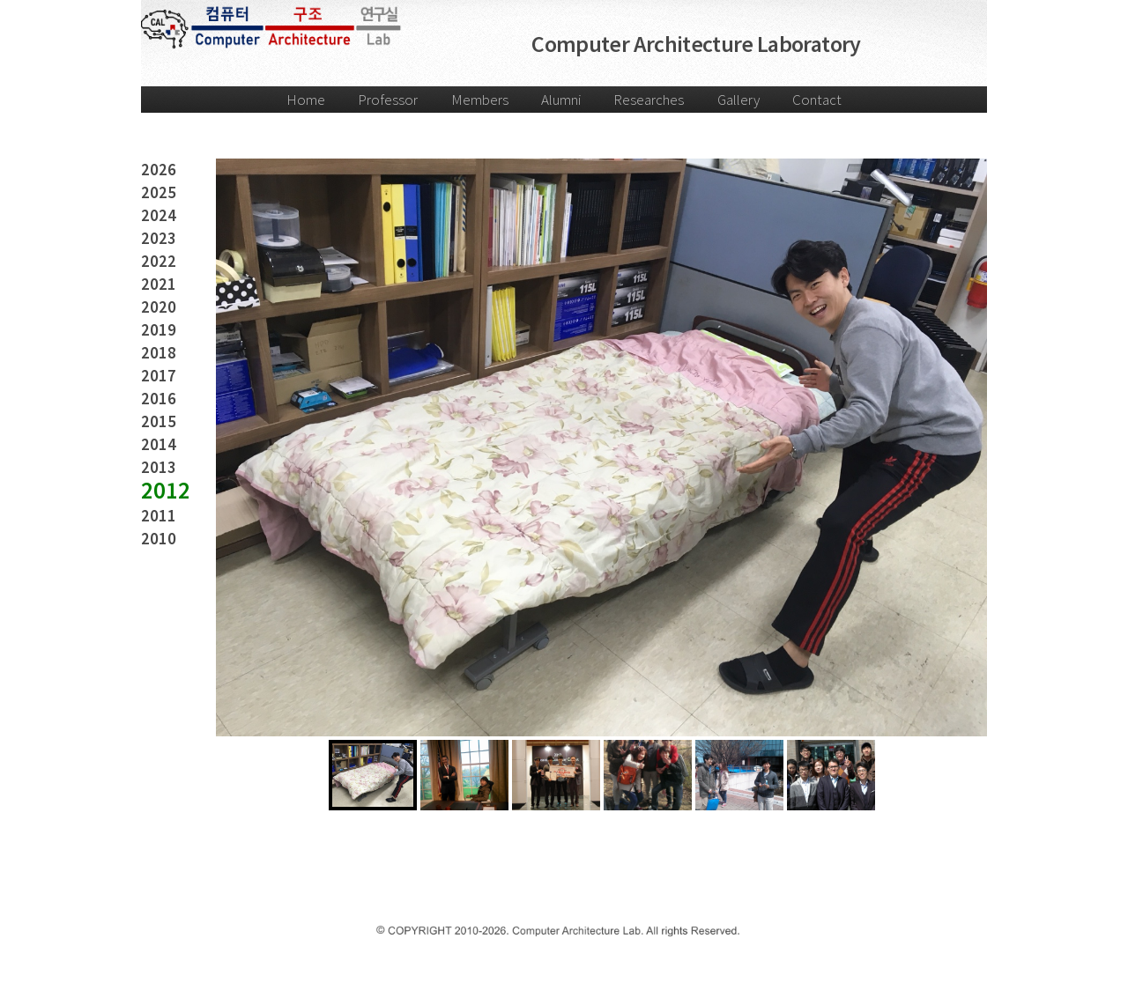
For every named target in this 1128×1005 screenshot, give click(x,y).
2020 (158, 307)
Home (305, 99)
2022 (158, 261)
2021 (158, 284)
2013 (158, 467)
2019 (158, 330)
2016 (158, 398)
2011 (158, 516)
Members (479, 99)
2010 (158, 538)
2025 (158, 192)
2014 (158, 444)
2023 (158, 238)
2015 (158, 421)
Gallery (738, 99)
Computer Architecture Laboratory (695, 43)
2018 (158, 353)
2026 (158, 169)
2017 (158, 376)
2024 (158, 215)
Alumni (561, 99)
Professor (388, 99)
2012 (165, 490)
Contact (817, 99)
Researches (648, 99)
